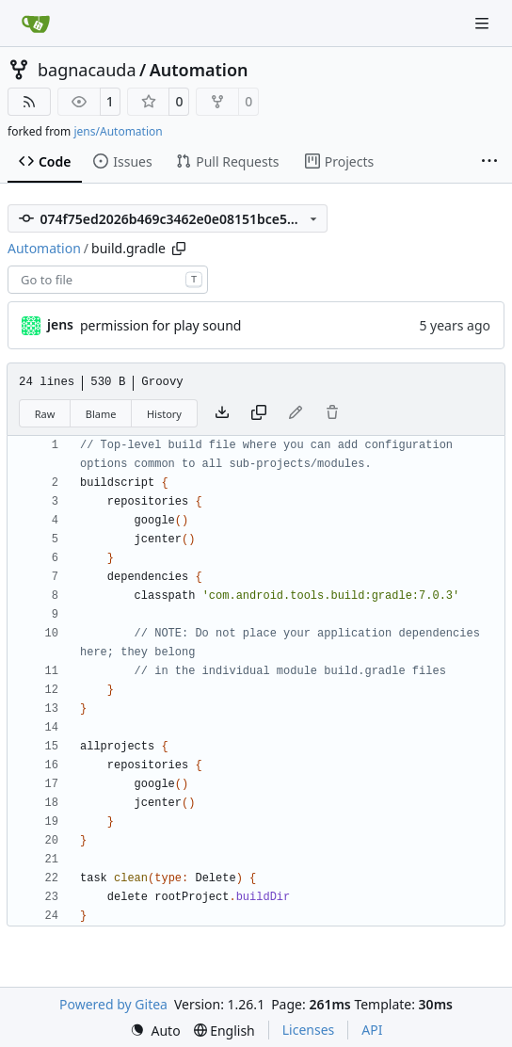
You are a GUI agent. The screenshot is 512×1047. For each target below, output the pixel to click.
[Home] (35, 23)
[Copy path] (178, 248)
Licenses (308, 1030)
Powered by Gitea (113, 1004)
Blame (101, 414)
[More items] (489, 162)
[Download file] (222, 413)
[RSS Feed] (29, 102)
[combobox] (108, 280)
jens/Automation (117, 131)
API (371, 1030)
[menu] (155, 1030)
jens (60, 324)
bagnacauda (87, 69)
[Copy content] (259, 413)
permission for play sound (160, 325)
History (164, 414)
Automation (199, 69)
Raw (45, 414)
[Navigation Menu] (484, 23)
